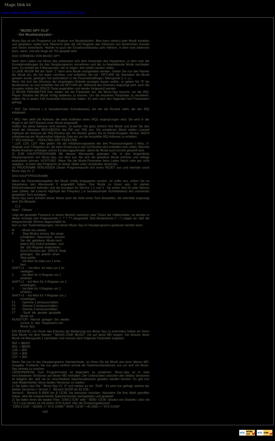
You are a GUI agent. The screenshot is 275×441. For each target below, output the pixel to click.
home (5, 12)
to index (14, 12)
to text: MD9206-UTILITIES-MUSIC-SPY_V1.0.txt (52, 12)
